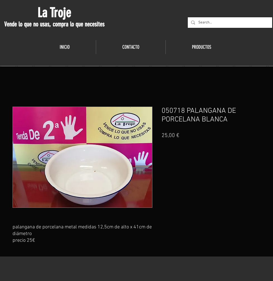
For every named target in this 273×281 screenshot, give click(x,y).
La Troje (54, 13)
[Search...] (229, 22)
